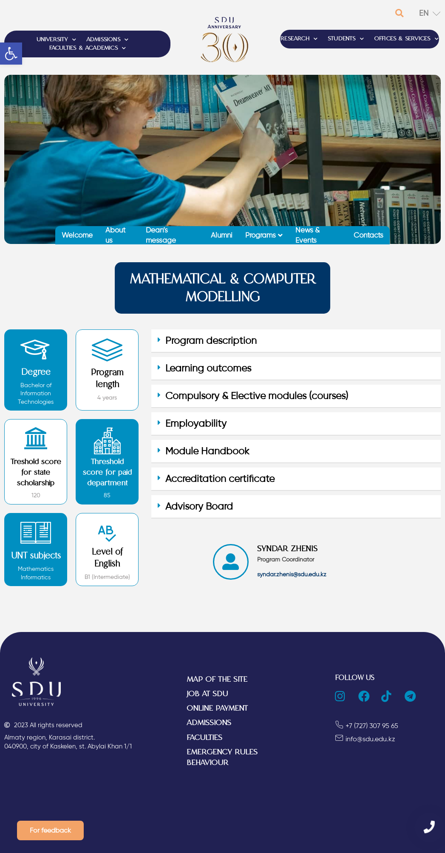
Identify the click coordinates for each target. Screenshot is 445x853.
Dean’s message (161, 235)
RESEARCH (299, 39)
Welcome (77, 235)
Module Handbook (207, 451)
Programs (264, 235)
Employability (196, 423)
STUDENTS (346, 39)
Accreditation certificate (220, 479)
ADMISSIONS (107, 40)
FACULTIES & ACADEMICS (87, 48)
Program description (211, 340)
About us (115, 235)
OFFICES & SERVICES (406, 39)
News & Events (307, 235)
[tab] (295, 341)
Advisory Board (199, 506)
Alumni (221, 235)
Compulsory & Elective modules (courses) (256, 396)
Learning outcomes (208, 368)
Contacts (368, 235)
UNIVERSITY (56, 40)
